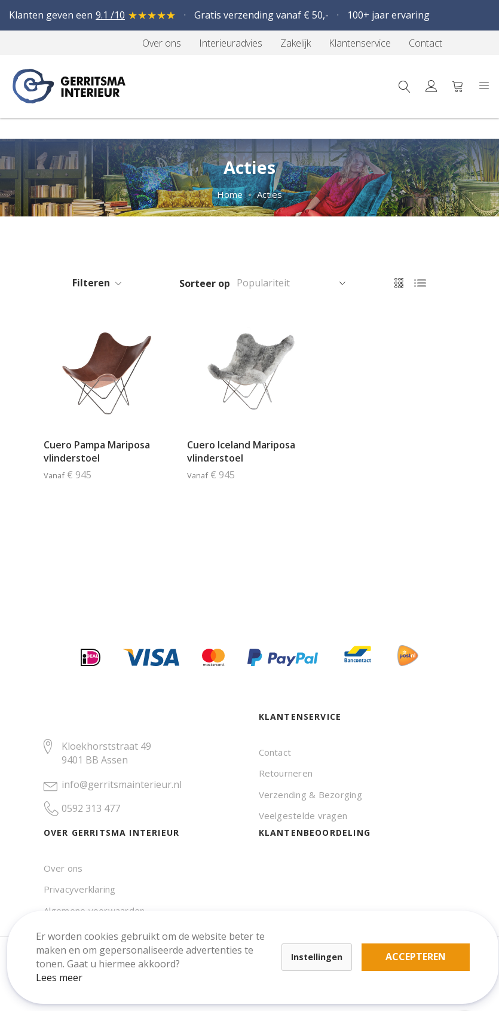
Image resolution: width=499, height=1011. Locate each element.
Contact (275, 752)
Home (230, 194)
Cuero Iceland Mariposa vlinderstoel (241, 451)
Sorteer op (204, 283)
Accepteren (414, 945)
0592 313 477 (91, 808)
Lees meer (71, 965)
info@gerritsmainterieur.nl (122, 784)
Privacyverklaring (80, 889)
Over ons (63, 868)
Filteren (91, 282)
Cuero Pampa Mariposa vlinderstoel (97, 451)
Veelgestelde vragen (303, 815)
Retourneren (286, 773)
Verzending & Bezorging (310, 795)
